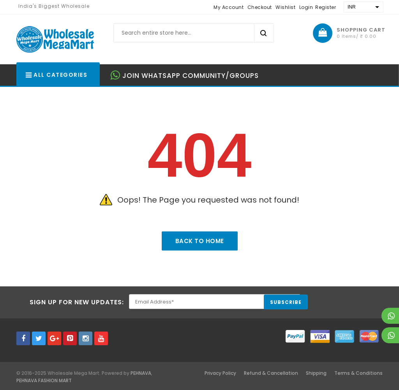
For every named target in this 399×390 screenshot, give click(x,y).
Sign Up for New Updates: (77, 302)
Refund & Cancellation (271, 373)
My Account (229, 7)
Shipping (316, 373)
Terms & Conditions (358, 373)
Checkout (259, 7)
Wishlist (285, 7)
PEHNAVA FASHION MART (44, 380)
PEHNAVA (141, 373)
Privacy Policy (220, 373)
